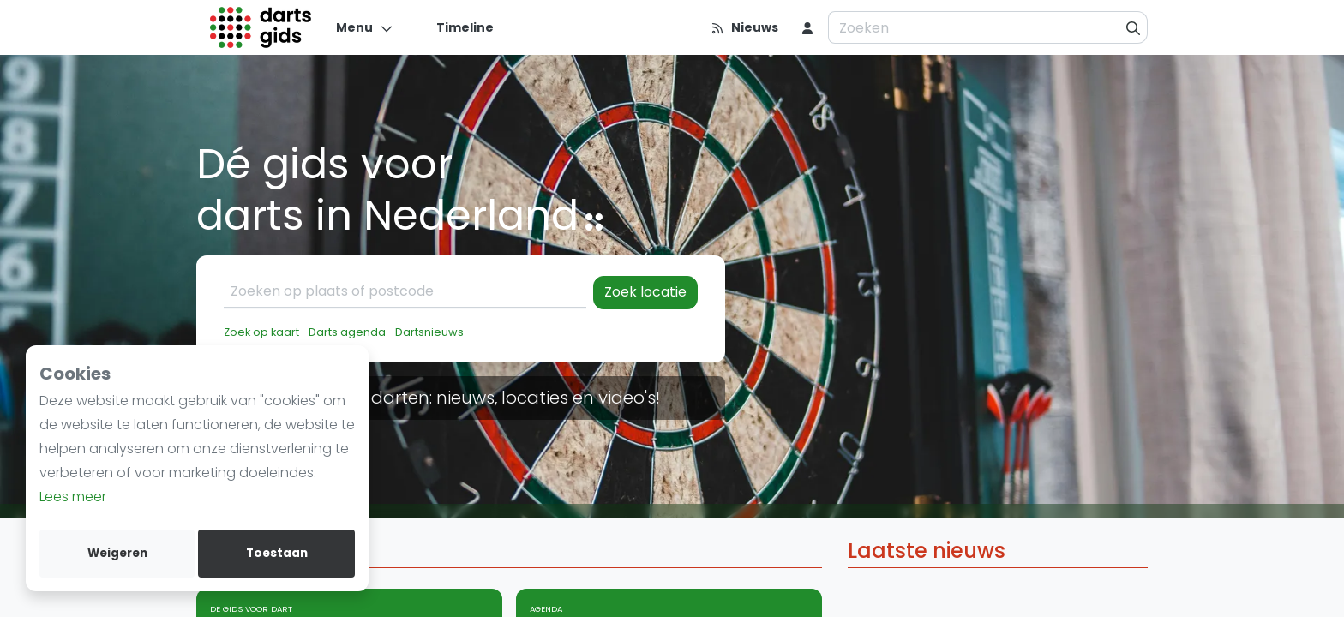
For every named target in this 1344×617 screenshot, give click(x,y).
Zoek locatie (645, 292)
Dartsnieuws (429, 332)
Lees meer (72, 496)
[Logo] (261, 27)
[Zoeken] (1133, 27)
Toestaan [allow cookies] (277, 553)
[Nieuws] (744, 27)
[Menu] (365, 27)
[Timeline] (454, 27)
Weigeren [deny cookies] (117, 553)
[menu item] (807, 27)
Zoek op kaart (261, 332)
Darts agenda (347, 332)
